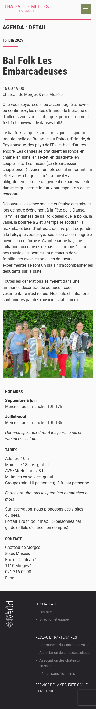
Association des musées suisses (64, 652)
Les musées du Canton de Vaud (64, 644)
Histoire (45, 611)
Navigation (86, 9)
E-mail (10, 578)
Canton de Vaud (13, 615)
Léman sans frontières (57, 673)
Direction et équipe (54, 619)
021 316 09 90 (18, 572)
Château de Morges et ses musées (27, 9)
